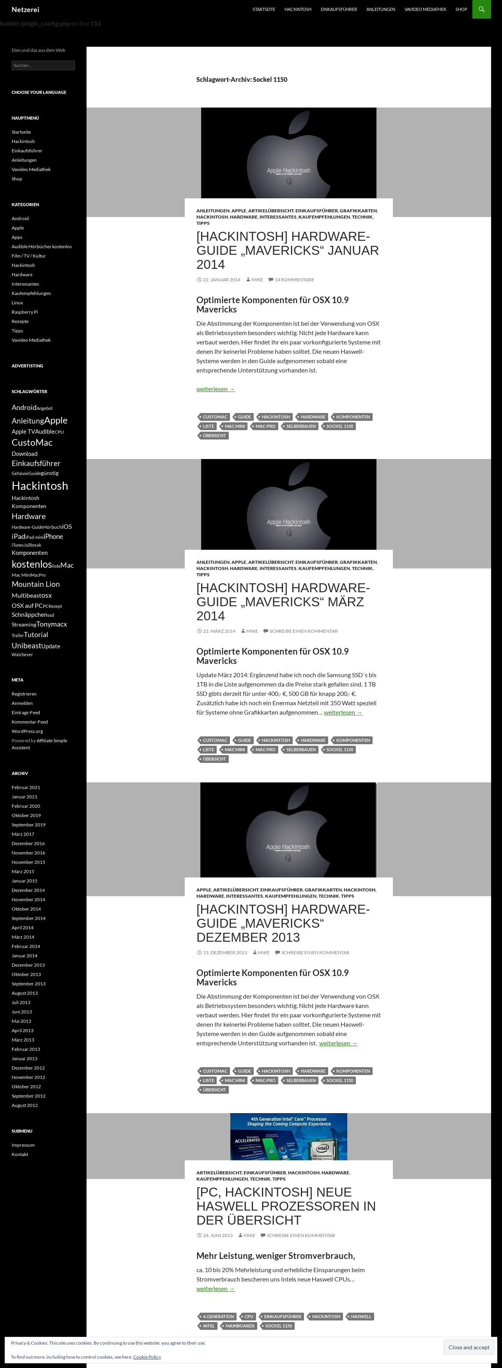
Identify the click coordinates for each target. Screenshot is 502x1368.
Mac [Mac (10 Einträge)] (67, 565)
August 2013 (25, 993)
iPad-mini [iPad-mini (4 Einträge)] (34, 537)
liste (208, 426)
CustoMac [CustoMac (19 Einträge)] (32, 442)
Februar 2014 (26, 946)
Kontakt (20, 1154)
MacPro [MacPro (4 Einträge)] (38, 574)
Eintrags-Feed (26, 712)
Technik (362, 217)
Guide (244, 416)
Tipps (203, 223)
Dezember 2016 (28, 843)
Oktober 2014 (26, 909)
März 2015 (23, 871)
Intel (209, 1325)
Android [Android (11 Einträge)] (24, 407)
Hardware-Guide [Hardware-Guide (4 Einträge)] (27, 527)
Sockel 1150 (340, 426)
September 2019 (29, 825)
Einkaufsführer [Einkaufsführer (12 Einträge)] (36, 463)
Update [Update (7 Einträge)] (50, 646)
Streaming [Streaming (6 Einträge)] (24, 624)
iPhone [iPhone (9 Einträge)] (53, 536)
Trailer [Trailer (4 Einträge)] (18, 635)
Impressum (23, 1145)
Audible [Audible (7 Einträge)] (45, 431)
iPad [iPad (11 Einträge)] (18, 536)
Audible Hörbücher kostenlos (42, 246)
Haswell (361, 1316)
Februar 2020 (26, 806)
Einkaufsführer (339, 9)
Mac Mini (235, 426)
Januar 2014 (24, 955)
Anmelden (22, 703)
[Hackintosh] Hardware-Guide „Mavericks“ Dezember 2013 (283, 923)
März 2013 (23, 1040)
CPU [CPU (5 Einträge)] (59, 432)
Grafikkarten (358, 211)
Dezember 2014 (28, 890)
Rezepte (20, 321)
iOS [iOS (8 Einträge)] (67, 526)
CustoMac (215, 416)
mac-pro (266, 426)
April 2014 (23, 927)
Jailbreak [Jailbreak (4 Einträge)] (32, 544)
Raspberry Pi (25, 312)
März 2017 (23, 834)
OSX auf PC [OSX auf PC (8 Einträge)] (27, 605)
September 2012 (29, 1096)
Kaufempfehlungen (324, 217)
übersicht (214, 435)
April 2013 (23, 1030)
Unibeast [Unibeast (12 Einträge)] (26, 645)
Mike (257, 279)
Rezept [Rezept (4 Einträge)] (55, 606)
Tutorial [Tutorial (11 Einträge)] (36, 634)
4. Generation (218, 1316)
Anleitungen (380, 9)
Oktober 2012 (26, 1086)
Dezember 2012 (28, 1068)
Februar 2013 (26, 1049)
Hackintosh (298, 9)
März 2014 (23, 937)
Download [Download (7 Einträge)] (24, 453)
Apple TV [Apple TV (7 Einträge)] (23, 431)
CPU (249, 1316)
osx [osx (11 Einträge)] (46, 595)
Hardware (244, 217)
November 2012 (28, 1077)
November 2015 (28, 862)
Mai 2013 (21, 1021)
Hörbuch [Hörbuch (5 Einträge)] (52, 527)
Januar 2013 (24, 1058)
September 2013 (29, 984)
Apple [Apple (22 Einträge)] (56, 419)
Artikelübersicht (270, 211)
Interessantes (278, 217)
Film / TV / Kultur (29, 256)
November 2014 (28, 899)
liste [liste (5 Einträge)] (56, 566)
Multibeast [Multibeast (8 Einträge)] (26, 595)
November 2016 (28, 853)
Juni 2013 (22, 1012)
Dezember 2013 (28, 965)
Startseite (264, 9)
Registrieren (24, 694)
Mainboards (240, 1325)
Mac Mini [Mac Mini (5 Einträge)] (21, 575)
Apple (239, 211)
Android (20, 218)
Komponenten (353, 416)
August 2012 (25, 1105)
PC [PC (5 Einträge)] (46, 606)
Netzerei (25, 9)
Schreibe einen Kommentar (304, 631)
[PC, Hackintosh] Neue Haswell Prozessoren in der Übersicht (286, 1206)
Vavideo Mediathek (425, 9)
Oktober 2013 (26, 974)
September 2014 (29, 918)
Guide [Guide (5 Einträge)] (34, 473)
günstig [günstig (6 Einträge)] (49, 473)
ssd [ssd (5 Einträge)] (51, 615)
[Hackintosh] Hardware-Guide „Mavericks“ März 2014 (283, 602)
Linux (17, 302)
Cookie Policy (147, 1357)
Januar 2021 (24, 797)
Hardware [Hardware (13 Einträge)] (29, 516)
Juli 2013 (21, 1002)
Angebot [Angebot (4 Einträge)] (45, 408)
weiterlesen (215, 388)
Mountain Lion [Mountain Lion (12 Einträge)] (36, 583)
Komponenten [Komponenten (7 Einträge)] (30, 552)
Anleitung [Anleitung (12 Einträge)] (28, 420)
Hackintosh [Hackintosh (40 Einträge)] (40, 485)
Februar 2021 (26, 787)
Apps (17, 237)
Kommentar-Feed (30, 722)
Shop (461, 9)
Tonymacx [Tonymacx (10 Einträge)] (51, 624)
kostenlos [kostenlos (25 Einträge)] (32, 564)
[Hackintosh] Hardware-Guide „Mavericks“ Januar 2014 (287, 250)
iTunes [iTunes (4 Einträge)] (18, 544)
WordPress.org (27, 731)
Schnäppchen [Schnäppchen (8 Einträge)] (30, 614)
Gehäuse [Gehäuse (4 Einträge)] (20, 473)
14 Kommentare (294, 279)
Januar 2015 (24, 881)
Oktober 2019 (26, 815)
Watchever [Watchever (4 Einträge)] (22, 654)
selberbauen (301, 426)
